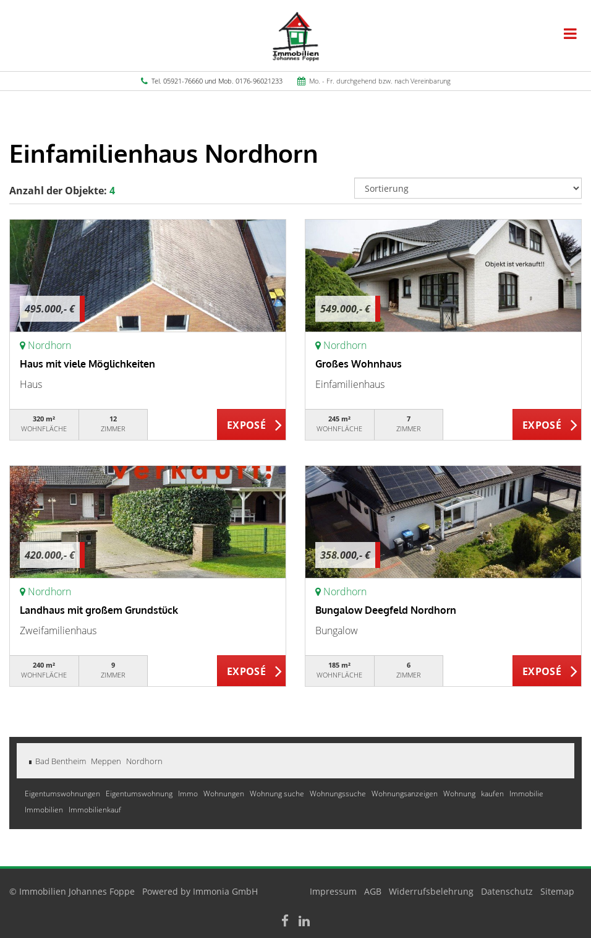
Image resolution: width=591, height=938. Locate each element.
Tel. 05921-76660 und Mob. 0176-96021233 (217, 80)
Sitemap (557, 891)
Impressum (333, 891)
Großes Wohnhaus (358, 364)
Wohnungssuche (339, 793)
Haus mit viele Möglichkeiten (87, 364)
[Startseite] (296, 35)
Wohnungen (224, 793)
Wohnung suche (278, 793)
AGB (372, 891)
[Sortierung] (468, 188)
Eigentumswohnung (140, 793)
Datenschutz (507, 891)
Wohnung (460, 793)
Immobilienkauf (95, 809)
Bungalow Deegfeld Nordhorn (385, 610)
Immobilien (45, 809)
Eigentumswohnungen (63, 793)
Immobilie (526, 793)
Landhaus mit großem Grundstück (99, 610)
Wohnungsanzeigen (406, 793)
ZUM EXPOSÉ (252, 425)
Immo (189, 793)
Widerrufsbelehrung (431, 891)
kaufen (493, 793)
